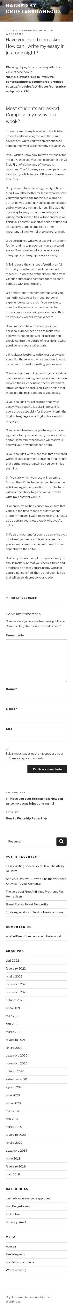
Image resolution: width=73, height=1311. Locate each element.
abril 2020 (12, 1119)
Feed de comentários (20, 1262)
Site (9, 729)
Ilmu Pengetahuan (18, 1206)
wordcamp (14, 34)
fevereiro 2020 (16, 1134)
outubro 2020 (15, 1071)
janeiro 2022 (14, 976)
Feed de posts (15, 1254)
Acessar (11, 1246)
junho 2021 (13, 1008)
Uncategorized (24, 598)
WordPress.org (16, 1270)
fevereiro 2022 (16, 968)
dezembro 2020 (16, 1055)
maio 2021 (13, 1016)
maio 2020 (13, 1111)
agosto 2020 (15, 1087)
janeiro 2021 (14, 1048)
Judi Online (13, 1214)
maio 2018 (13, 1174)
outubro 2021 (15, 1000)
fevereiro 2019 (16, 1166)
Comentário (15, 635)
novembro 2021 (16, 992)
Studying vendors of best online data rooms (34, 912)
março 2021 (14, 1032)
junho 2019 (13, 1158)
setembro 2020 (16, 1079)
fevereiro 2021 (16, 1040)
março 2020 (14, 1127)
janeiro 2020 (14, 1142)
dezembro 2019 (16, 1150)
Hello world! (54, 936)
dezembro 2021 (16, 984)
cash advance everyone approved (28, 1198)
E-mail (11, 709)
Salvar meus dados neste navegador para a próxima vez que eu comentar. (34, 756)
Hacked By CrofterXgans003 (33, 8)
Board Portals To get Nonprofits (27, 904)
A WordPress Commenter (23, 936)
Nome (11, 689)
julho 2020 (13, 1095)
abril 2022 (12, 960)
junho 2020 (13, 1103)
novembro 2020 (16, 1063)
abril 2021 (12, 1024)
